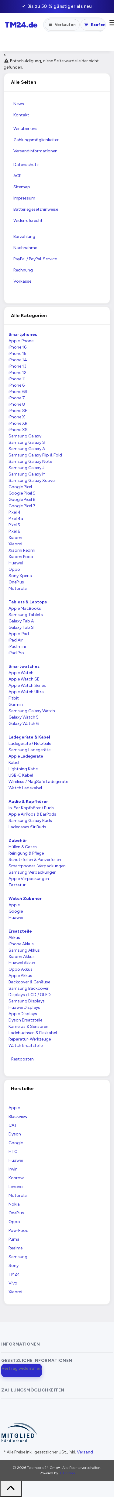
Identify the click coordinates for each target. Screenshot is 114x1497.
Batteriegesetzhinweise (35, 209)
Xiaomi (15, 537)
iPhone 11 (17, 379)
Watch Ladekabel (25, 788)
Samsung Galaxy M (27, 474)
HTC (13, 1151)
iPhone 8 (17, 404)
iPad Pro (16, 652)
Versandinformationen (35, 151)
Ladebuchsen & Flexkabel (33, 1032)
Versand (85, 1452)
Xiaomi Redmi (22, 550)
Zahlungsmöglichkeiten (36, 139)
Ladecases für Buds (27, 827)
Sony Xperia (20, 575)
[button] (22, 1344)
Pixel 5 (14, 525)
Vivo (13, 1283)
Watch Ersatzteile (26, 1045)
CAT (13, 1125)
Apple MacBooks (25, 608)
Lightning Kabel (24, 768)
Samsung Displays (27, 1001)
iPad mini (17, 646)
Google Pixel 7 (22, 505)
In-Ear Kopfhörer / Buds (31, 807)
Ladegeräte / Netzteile (30, 743)
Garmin (16, 704)
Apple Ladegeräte (26, 756)
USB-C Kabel (21, 775)
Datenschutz (26, 164)
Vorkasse (22, 281)
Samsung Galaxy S (27, 442)
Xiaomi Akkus (22, 956)
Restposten (22, 1059)
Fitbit (14, 698)
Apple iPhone (21, 340)
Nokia (14, 1204)
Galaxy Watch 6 (24, 723)
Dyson (15, 1134)
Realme (15, 1248)
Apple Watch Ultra (26, 691)
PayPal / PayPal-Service (35, 258)
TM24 (14, 1274)
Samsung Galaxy (25, 436)
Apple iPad (19, 633)
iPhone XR (18, 423)
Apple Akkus (20, 975)
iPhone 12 (17, 372)
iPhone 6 (17, 385)
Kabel (14, 762)
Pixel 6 (14, 531)
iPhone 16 (17, 347)
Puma (14, 1239)
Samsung (18, 1256)
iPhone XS (18, 429)
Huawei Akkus (22, 963)
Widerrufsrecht (28, 220)
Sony (14, 1265)
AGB (17, 175)
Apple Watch (21, 672)
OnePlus (16, 582)
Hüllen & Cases (23, 846)
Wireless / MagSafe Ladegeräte (38, 781)
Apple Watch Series (27, 685)
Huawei (16, 563)
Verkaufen (62, 24)
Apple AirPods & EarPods (32, 814)
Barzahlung (24, 236)
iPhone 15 (17, 353)
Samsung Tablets (26, 614)
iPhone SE (18, 410)
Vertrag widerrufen (22, 1368)
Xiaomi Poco (21, 556)
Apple (14, 905)
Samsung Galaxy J (26, 467)
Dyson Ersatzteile (25, 1020)
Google (16, 911)
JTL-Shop (67, 1473)
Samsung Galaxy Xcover (32, 480)
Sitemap (21, 187)
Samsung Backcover (29, 988)
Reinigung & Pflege (26, 853)
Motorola (18, 588)
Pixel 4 (15, 512)
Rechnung (23, 270)
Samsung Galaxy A (27, 448)
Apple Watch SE (24, 679)
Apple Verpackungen (29, 878)
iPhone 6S (18, 391)
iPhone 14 (18, 359)
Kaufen (95, 24)
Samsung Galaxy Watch (32, 710)
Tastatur (17, 885)
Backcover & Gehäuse (29, 982)
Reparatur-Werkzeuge (30, 1039)
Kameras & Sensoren (28, 1026)
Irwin (13, 1169)
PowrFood (19, 1230)
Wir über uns (25, 128)
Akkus (14, 937)
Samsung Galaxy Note (30, 461)
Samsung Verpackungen (33, 872)
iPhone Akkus (21, 944)
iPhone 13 (17, 366)
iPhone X (17, 417)
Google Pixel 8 (22, 499)
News (18, 103)
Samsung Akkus (24, 950)
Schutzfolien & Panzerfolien (35, 859)
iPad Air (16, 640)
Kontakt (21, 115)
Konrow (16, 1177)
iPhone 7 (17, 398)
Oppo (14, 569)
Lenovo (16, 1186)
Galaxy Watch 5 (24, 717)
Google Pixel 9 (22, 493)
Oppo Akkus (21, 969)
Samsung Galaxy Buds (30, 820)
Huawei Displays (24, 1007)
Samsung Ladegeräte (29, 749)
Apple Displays (23, 1013)
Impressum (24, 198)
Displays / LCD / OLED (30, 994)
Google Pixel (20, 486)
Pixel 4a (16, 518)
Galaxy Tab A (21, 621)
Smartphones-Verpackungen (37, 866)
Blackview (18, 1116)
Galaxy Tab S (21, 627)
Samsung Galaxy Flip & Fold (35, 455)
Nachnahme (25, 247)
